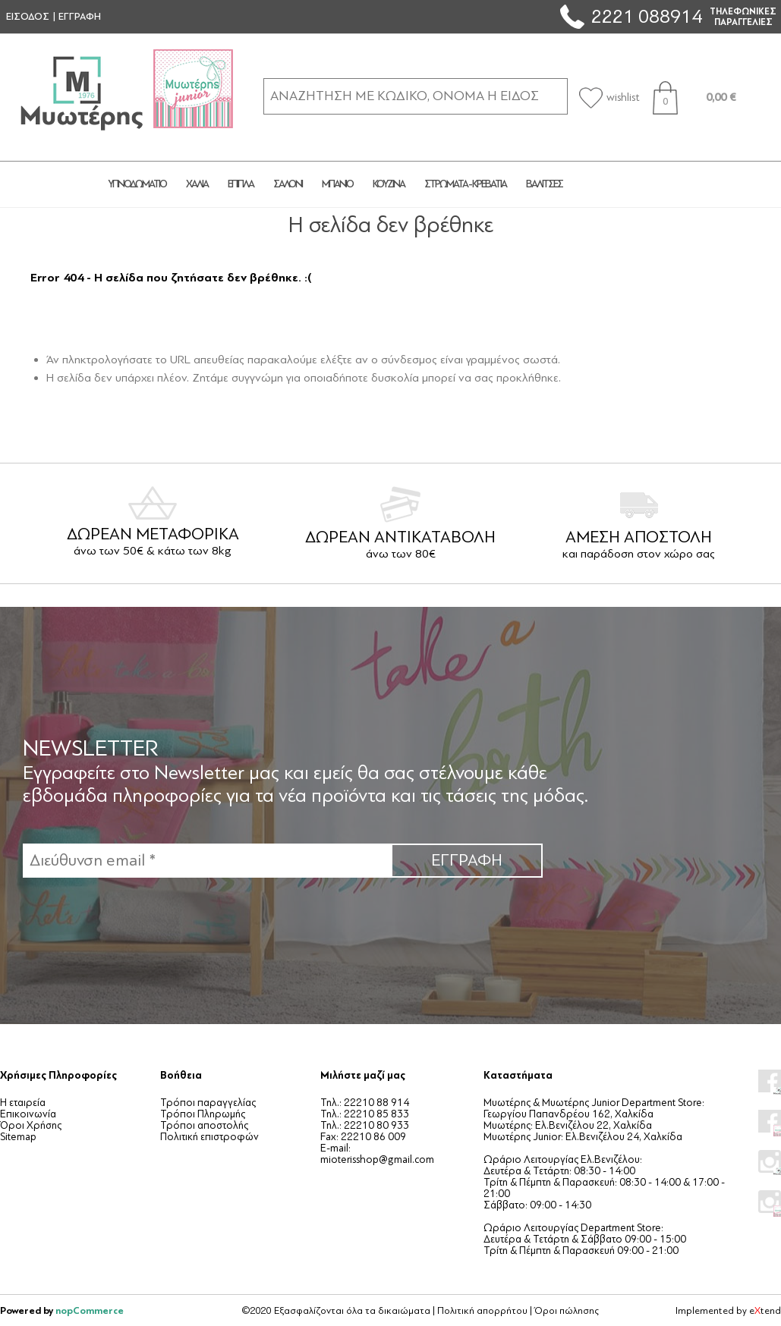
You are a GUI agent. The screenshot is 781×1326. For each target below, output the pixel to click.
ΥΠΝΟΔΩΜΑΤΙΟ (137, 184)
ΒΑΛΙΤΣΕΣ (544, 184)
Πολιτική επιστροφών (209, 1136)
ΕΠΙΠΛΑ (241, 184)
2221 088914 (646, 16)
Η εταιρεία (23, 1102)
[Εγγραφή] (207, 861)
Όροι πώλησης (566, 1311)
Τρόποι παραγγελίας (208, 1102)
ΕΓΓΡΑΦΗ (79, 16)
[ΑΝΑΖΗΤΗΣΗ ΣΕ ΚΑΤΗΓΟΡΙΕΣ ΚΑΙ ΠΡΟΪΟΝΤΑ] (415, 96)
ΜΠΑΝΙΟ (337, 184)
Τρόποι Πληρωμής (202, 1114)
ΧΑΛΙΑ (197, 184)
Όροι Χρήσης (30, 1125)
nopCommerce (89, 1310)
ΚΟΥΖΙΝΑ (389, 184)
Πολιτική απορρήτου (482, 1311)
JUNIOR (627, 184)
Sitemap (18, 1136)
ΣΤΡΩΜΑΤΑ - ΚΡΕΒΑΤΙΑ (465, 184)
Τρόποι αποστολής (204, 1125)
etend (765, 1311)
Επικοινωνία (28, 1114)
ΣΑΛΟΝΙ (287, 184)
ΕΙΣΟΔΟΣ (27, 16)
